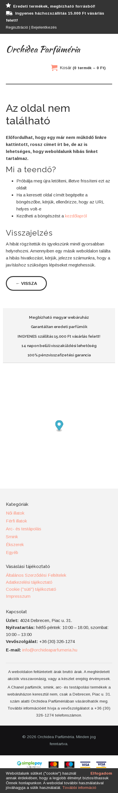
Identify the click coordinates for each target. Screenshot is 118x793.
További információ (79, 787)
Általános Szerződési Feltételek (36, 575)
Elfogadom (101, 773)
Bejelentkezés (44, 27)
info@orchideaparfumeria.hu (49, 649)
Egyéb (12, 552)
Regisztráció (17, 27)
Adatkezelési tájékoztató (29, 582)
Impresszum (18, 596)
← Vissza (26, 283)
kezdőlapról (76, 215)
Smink (12, 536)
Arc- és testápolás (23, 528)
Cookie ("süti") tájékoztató (31, 589)
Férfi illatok (16, 520)
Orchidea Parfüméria (43, 49)
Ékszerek (15, 544)
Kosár (83, 67)
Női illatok (15, 512)
